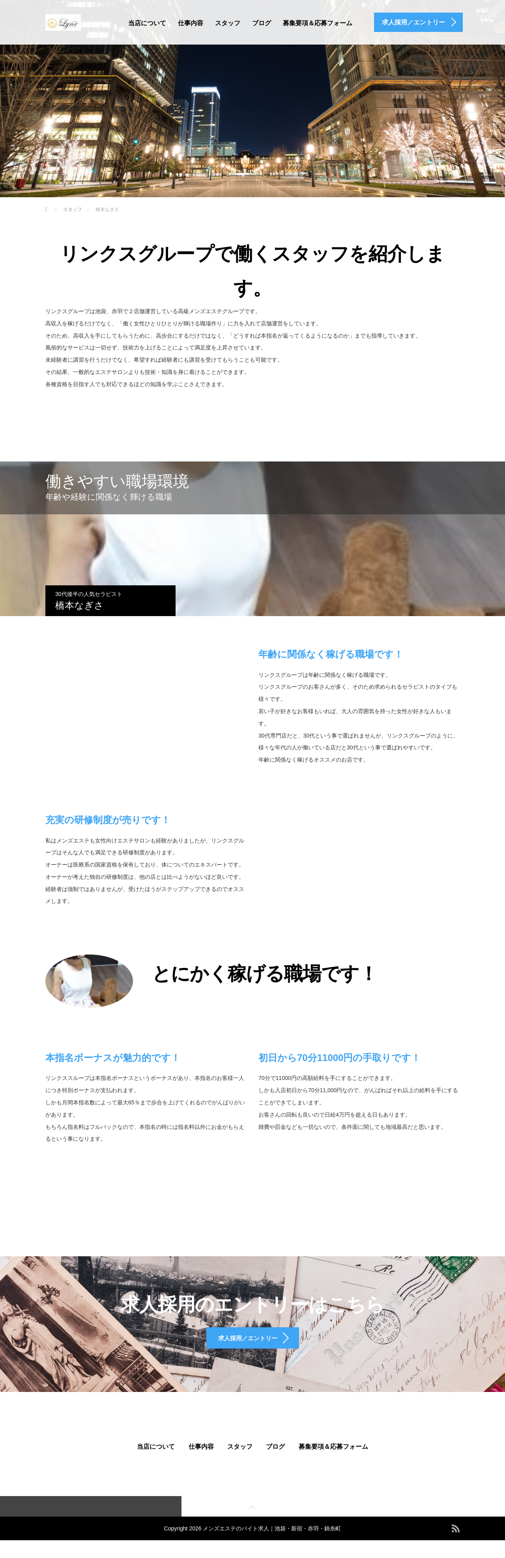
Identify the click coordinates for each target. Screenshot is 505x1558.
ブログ (261, 23)
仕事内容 (190, 23)
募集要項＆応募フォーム (317, 23)
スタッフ (227, 23)
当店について (147, 23)
